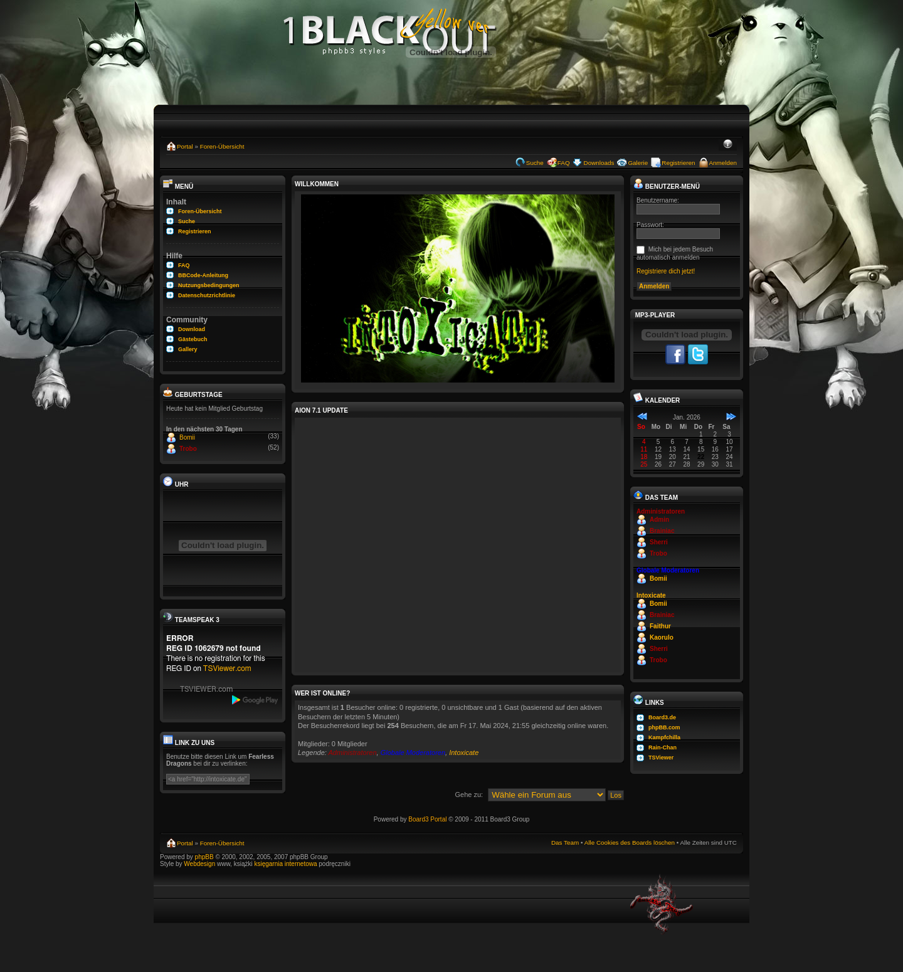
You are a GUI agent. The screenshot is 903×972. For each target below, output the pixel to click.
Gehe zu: (469, 794)
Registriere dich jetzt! (665, 271)
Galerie (638, 162)
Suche (535, 162)
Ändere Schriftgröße (728, 145)
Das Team (565, 842)
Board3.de (662, 717)
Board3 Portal (427, 819)
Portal (185, 146)
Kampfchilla (664, 737)
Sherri (659, 542)
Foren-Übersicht (222, 146)
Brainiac (662, 530)
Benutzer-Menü (666, 186)
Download (191, 329)
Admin (659, 519)
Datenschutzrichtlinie (206, 295)
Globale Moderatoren (413, 752)
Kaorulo (661, 637)
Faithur (660, 626)
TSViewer (660, 757)
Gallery (188, 349)
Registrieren (678, 162)
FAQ (563, 162)
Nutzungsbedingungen (208, 285)
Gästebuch (193, 339)
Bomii (187, 437)
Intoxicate (463, 752)
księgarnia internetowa (285, 863)
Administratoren (353, 752)
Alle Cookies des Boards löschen (629, 842)
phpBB (204, 856)
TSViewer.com (227, 668)
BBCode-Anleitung (203, 275)
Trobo (188, 448)
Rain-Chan (662, 747)
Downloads (599, 162)
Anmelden (723, 162)
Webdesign (200, 863)
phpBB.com (664, 727)
